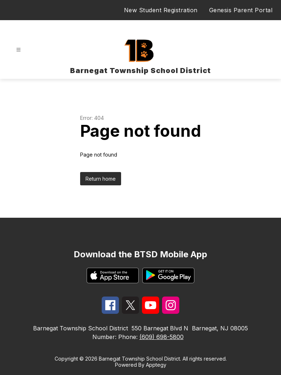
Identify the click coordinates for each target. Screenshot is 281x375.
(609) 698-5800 (161, 336)
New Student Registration (161, 10)
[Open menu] (18, 50)
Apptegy (156, 365)
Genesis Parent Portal (241, 10)
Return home (101, 179)
